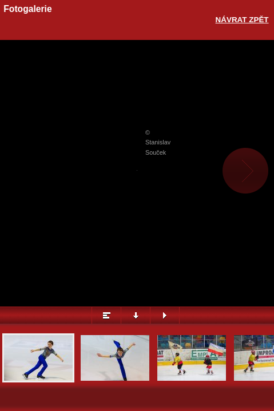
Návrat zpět (242, 19)
